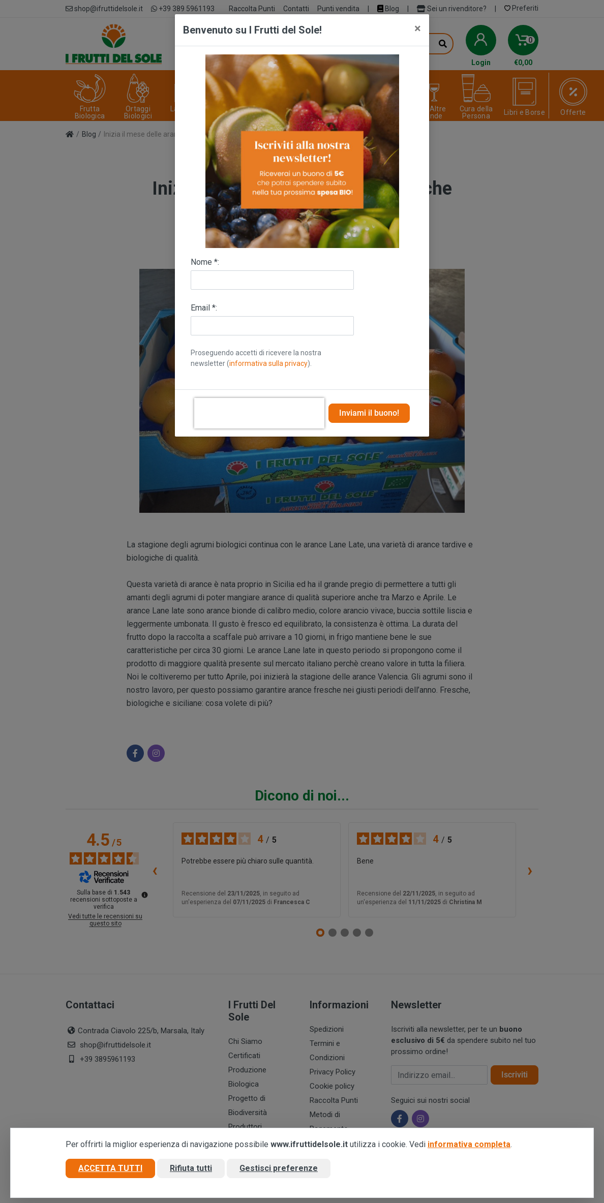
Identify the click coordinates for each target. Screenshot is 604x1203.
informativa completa (469, 1145)
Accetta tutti (110, 1169)
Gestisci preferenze (278, 1169)
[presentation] (259, 413)
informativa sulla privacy (268, 363)
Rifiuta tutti (191, 1169)
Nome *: (205, 262)
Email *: (204, 308)
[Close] (417, 28)
